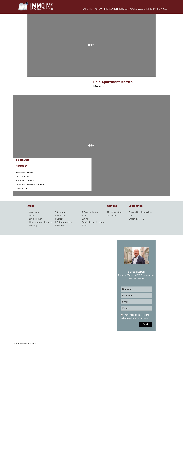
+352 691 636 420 (137, 278)
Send (145, 324)
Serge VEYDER (136, 272)
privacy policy (127, 318)
